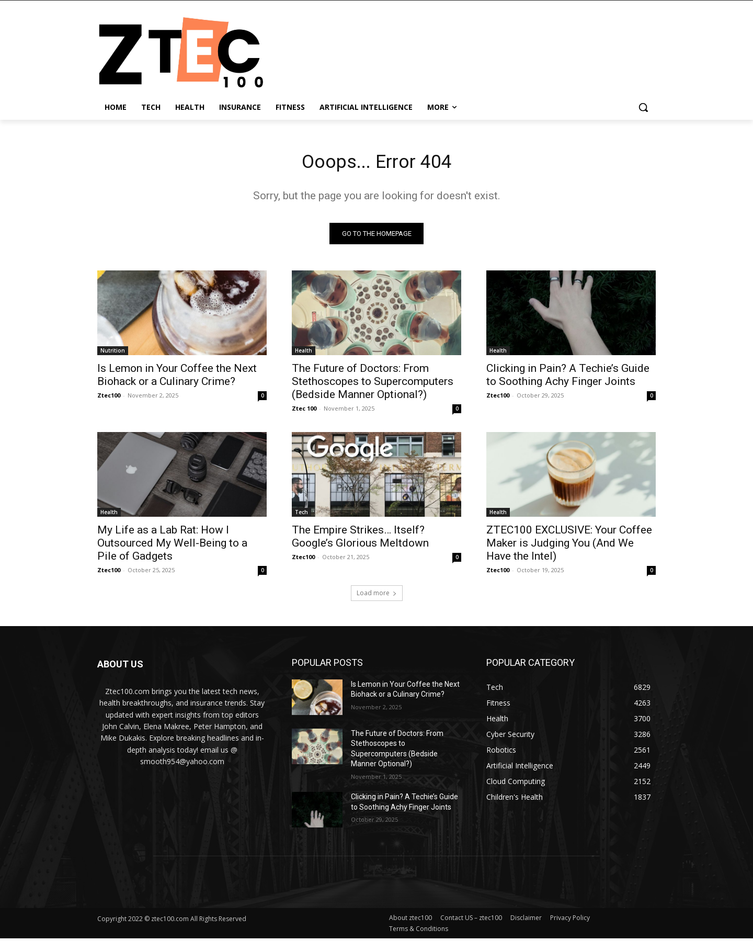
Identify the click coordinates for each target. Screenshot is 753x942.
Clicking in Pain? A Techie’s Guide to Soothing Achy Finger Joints (567, 378)
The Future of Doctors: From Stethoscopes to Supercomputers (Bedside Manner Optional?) (372, 384)
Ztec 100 (304, 411)
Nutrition (112, 353)
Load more (377, 596)
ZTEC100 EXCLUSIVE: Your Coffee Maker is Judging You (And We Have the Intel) (569, 546)
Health (303, 353)
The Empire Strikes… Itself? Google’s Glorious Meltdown (360, 539)
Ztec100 (108, 398)
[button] (643, 107)
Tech (301, 515)
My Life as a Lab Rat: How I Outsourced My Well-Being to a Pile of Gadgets (172, 546)
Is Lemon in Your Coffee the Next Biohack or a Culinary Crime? (177, 378)
